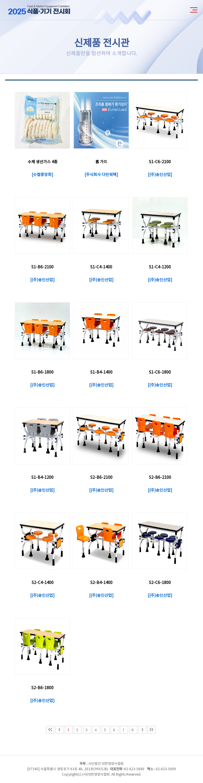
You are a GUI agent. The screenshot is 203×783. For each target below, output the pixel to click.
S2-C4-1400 (43, 583)
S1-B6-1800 (42, 372)
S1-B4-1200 (42, 477)
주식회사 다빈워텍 (101, 175)
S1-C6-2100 (160, 162)
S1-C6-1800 (160, 372)
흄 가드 (101, 162)
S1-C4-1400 (101, 267)
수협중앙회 (42, 175)
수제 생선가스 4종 (43, 162)
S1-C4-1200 (160, 267)
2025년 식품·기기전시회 (44, 10)
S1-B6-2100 (42, 267)
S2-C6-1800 (160, 583)
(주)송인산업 (160, 175)
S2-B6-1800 (42, 688)
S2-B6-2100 (101, 477)
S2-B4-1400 (101, 583)
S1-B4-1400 (101, 372)
